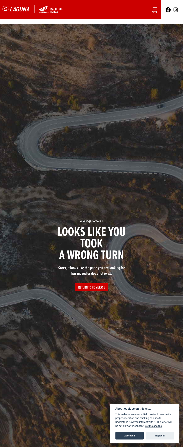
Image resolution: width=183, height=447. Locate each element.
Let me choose (153, 426)
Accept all (129, 435)
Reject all (160, 435)
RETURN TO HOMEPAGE (91, 287)
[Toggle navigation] (154, 9)
